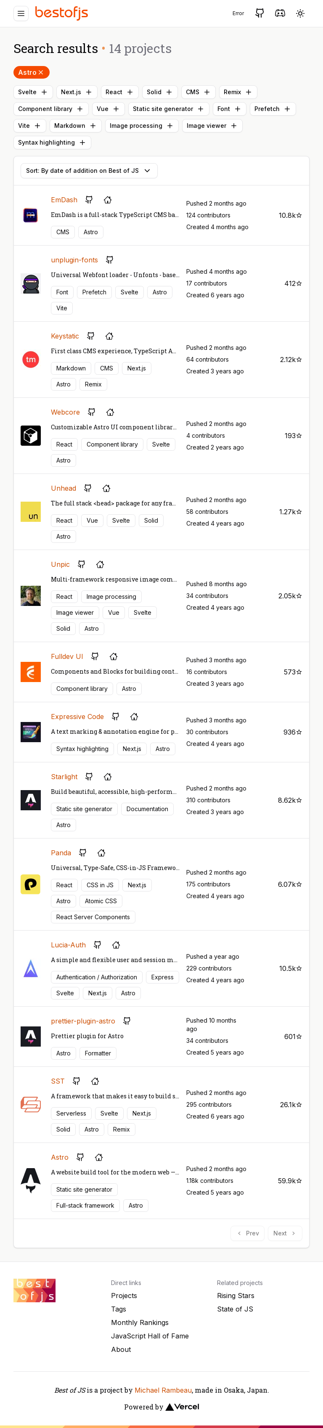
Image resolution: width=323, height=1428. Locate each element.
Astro (31, 72)
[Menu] (21, 13)
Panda (61, 853)
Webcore (65, 412)
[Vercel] (182, 1407)
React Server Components (93, 916)
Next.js (77, 92)
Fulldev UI (67, 656)
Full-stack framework (85, 1205)
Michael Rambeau (163, 1390)
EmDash (64, 200)
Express (162, 977)
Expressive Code (77, 716)
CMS (198, 92)
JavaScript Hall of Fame (150, 1336)
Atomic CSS (101, 900)
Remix (238, 92)
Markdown (75, 126)
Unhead (63, 488)
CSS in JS (100, 885)
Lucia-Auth (68, 945)
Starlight (64, 776)
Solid (160, 92)
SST (58, 1081)
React (120, 92)
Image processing (142, 126)
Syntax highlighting (52, 142)
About (121, 1349)
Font (229, 109)
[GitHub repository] (89, 199)
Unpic (60, 564)
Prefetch (272, 109)
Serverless (71, 1113)
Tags (118, 1309)
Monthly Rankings (140, 1322)
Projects (124, 1295)
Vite (30, 126)
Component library (51, 109)
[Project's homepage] (107, 199)
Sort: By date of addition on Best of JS (89, 171)
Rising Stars (235, 1295)
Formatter (98, 1053)
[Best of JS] (62, 13)
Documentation (147, 808)
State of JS (235, 1309)
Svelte (33, 92)
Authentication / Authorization (96, 977)
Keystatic (65, 336)
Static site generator (169, 109)
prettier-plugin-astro (83, 1021)
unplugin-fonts (74, 260)
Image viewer (212, 126)
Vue (108, 109)
